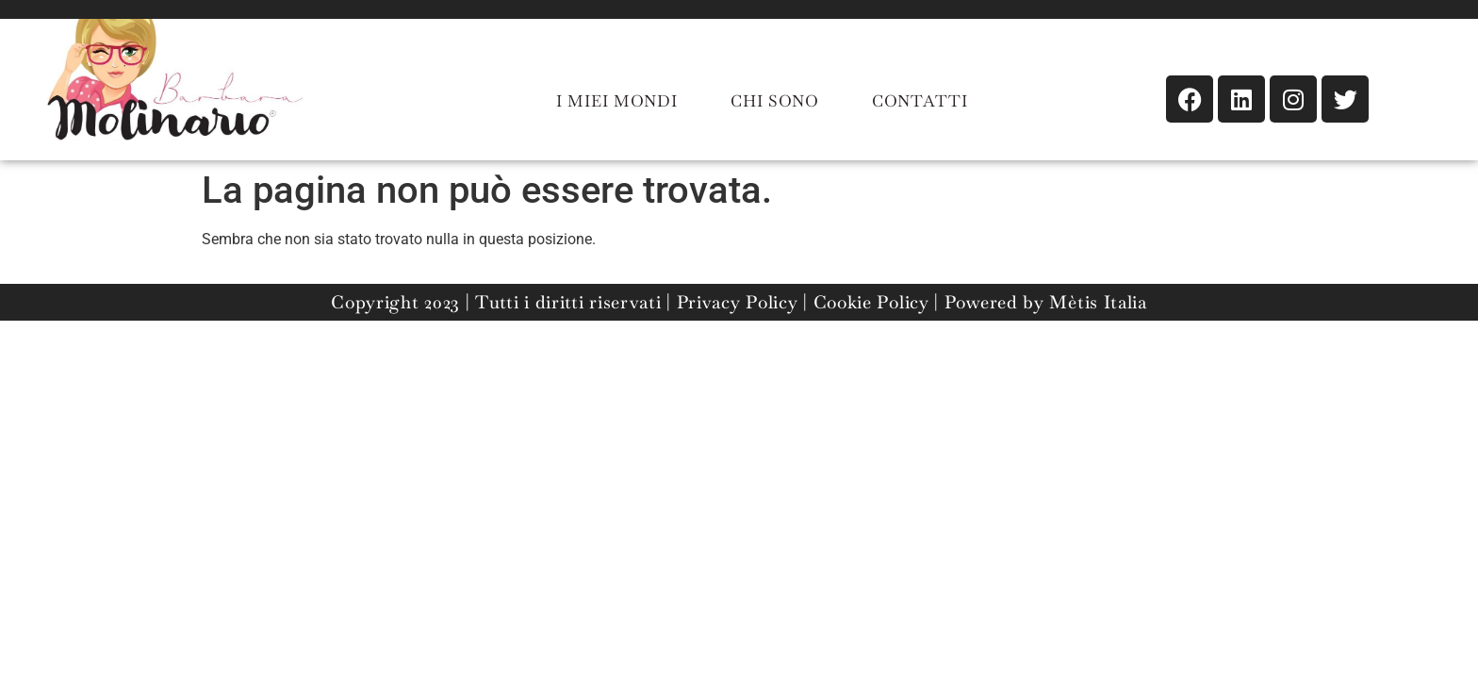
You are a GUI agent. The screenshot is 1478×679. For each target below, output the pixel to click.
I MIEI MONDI (617, 101)
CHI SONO (775, 101)
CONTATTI (920, 101)
